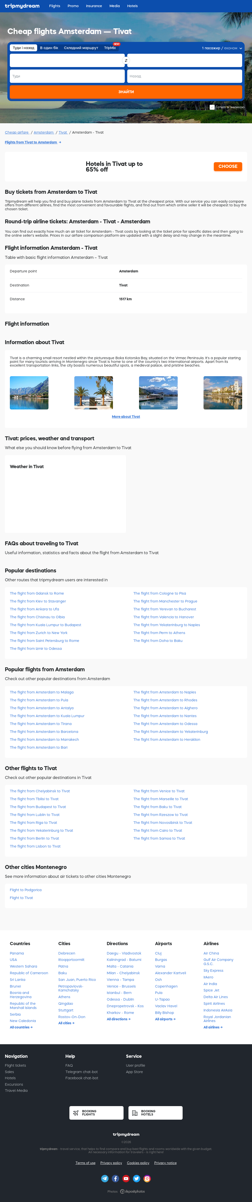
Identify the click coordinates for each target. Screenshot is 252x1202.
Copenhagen (166, 986)
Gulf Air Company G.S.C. (218, 962)
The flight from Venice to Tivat (159, 791)
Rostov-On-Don (71, 1017)
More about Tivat (126, 416)
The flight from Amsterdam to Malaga (42, 692)
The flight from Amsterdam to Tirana (41, 723)
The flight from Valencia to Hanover (163, 617)
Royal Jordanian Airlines (217, 1019)
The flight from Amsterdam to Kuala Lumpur (47, 716)
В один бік (49, 48)
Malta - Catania (120, 966)
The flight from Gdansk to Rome (37, 593)
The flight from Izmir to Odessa (36, 648)
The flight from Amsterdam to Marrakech (44, 739)
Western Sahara (23, 966)
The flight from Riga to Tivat (33, 822)
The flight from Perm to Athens (159, 633)
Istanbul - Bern (119, 992)
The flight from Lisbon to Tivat (35, 846)
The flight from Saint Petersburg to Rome (44, 640)
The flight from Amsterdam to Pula (39, 700)
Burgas (161, 959)
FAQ (69, 1065)
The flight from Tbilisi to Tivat (34, 799)
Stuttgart (65, 1010)
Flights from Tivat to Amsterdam (31, 142)
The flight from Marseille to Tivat (160, 799)
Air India (210, 984)
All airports (164, 1019)
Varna (160, 966)
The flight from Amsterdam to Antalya (42, 708)
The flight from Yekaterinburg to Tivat (41, 830)
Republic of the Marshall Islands (23, 1005)
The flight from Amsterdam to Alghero (165, 708)
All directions (117, 1019)
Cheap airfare (17, 132)
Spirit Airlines (214, 1003)
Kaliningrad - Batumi (124, 959)
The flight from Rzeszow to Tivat (160, 814)
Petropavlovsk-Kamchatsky (70, 988)
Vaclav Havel (166, 1006)
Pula (158, 992)
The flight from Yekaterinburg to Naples (166, 625)
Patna (63, 966)
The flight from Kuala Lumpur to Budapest (45, 625)
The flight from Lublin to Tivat (35, 814)
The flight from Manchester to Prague (165, 601)
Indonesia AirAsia (218, 1010)
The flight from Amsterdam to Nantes (165, 716)
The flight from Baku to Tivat (157, 807)
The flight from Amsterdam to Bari (38, 747)
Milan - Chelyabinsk (123, 973)
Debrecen (66, 953)
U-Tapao (162, 999)
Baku (62, 973)
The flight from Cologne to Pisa (159, 593)
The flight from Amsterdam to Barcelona (44, 731)
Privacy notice (165, 1163)
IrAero (208, 977)
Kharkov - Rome (120, 1012)
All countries (20, 1027)
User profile (135, 1065)
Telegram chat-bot (81, 1072)
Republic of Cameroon (29, 973)
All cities (65, 1023)
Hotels (10, 1078)
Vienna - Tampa (120, 979)
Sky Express (213, 970)
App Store (134, 1072)
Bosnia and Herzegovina (21, 995)
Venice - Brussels (121, 986)
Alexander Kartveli (170, 973)
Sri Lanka (17, 979)
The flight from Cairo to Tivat (157, 830)
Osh (158, 979)
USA (13, 959)
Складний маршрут (81, 48)
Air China (211, 953)
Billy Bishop (164, 1012)
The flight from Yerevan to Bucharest (164, 609)
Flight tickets (15, 1065)
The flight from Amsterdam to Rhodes (165, 700)
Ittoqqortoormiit (71, 959)
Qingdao (65, 1003)
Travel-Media (16, 1090)
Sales (9, 1072)
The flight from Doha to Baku (158, 640)
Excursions (14, 1084)
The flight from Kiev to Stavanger (38, 601)
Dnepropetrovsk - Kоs (125, 1006)
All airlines (212, 1027)
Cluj (158, 953)
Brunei (15, 986)
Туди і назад (23, 48)
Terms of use (85, 1163)
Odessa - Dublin (120, 999)
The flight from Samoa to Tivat (159, 838)
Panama (17, 953)
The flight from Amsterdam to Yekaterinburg (170, 731)
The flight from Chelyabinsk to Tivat (40, 791)
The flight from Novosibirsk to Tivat (162, 822)
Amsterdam (44, 132)
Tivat (63, 132)
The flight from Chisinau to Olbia (37, 617)
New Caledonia (23, 1021)
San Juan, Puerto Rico (77, 979)
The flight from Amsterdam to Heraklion (166, 739)
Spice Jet (211, 990)
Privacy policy (111, 1163)
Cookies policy (138, 1163)
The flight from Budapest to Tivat (38, 807)
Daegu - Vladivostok (124, 953)
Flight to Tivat (21, 898)
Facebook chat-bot (81, 1078)
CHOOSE (228, 166)
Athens (64, 997)
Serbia (15, 1014)
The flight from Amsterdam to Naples (164, 692)
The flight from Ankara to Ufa (34, 609)
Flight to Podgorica (26, 890)
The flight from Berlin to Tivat (34, 838)
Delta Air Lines (216, 997)
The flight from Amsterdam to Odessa (165, 723)
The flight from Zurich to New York (38, 633)
